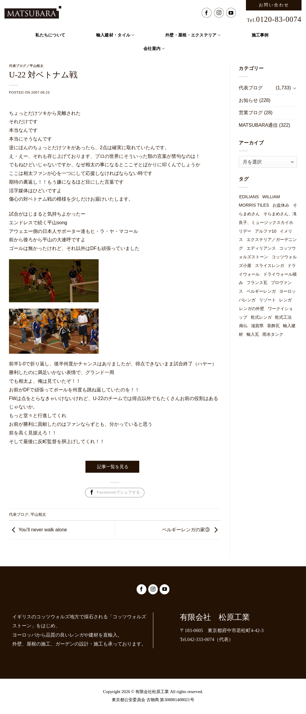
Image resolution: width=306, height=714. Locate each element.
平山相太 (38, 514)
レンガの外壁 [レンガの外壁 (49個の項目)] (251, 308)
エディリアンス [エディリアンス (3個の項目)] (261, 248)
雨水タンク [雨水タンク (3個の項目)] (272, 334)
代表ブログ (18, 514)
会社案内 (154, 48)
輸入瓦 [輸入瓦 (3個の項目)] (253, 334)
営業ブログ (251, 112)
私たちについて (50, 35)
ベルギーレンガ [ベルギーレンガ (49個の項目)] (261, 291)
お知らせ (248, 100)
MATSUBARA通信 (258, 125)
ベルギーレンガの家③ (186, 529)
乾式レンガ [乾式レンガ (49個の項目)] (261, 317)
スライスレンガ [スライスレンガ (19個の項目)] (269, 265)
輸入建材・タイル (115, 35)
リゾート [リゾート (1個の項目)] (267, 300)
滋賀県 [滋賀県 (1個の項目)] (257, 325)
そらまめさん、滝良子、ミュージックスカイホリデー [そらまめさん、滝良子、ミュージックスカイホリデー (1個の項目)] (268, 222)
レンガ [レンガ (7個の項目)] (285, 300)
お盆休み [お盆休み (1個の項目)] (281, 205)
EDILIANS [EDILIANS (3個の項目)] (249, 196)
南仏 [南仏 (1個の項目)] (243, 325)
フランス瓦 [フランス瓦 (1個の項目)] (257, 282)
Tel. (274, 20)
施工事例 (260, 35)
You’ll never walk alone (43, 529)
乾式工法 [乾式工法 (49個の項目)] (283, 317)
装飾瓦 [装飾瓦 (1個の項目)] (273, 325)
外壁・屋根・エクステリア (193, 35)
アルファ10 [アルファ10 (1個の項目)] (265, 231)
